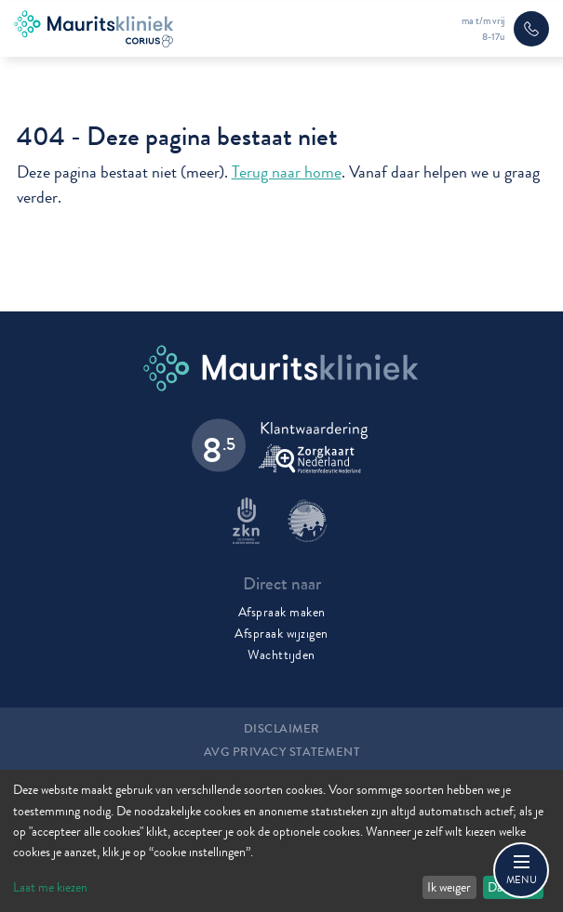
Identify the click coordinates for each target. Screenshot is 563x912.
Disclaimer (282, 728)
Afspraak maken (282, 611)
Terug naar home (287, 172)
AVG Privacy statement (282, 752)
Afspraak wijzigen (281, 633)
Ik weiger (449, 887)
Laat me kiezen (50, 887)
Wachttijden (281, 654)
